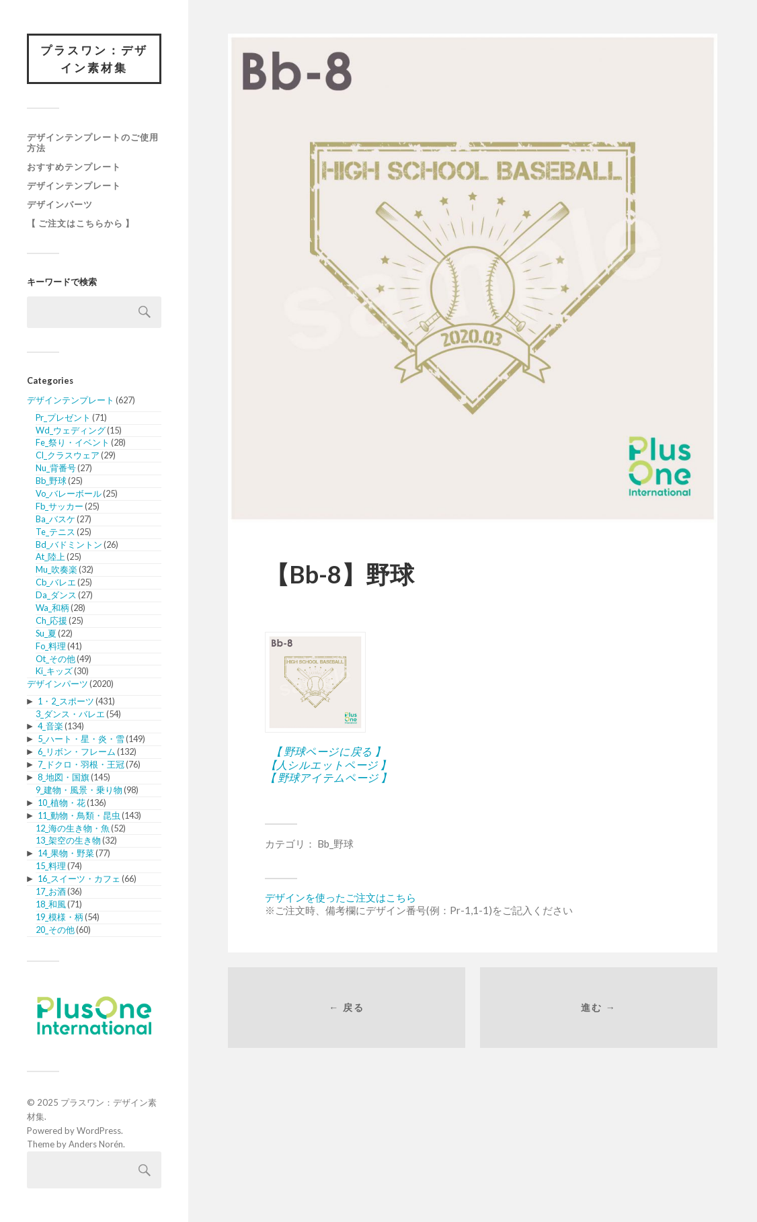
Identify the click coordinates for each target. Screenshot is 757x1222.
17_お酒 (51, 891)
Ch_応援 (51, 620)
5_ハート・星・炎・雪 (81, 738)
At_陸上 (50, 556)
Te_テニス (55, 531)
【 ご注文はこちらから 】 (80, 223)
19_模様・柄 (59, 916)
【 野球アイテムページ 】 (328, 777)
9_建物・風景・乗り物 (79, 789)
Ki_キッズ (54, 670)
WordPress (99, 1130)
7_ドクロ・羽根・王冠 (81, 764)
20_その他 (55, 929)
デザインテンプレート (74, 185)
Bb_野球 (51, 480)
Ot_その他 (55, 658)
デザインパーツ (60, 204)
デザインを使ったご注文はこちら (340, 897)
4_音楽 (50, 726)
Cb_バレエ (56, 582)
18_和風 (51, 904)
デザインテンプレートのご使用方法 (93, 142)
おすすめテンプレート (74, 166)
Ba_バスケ (55, 519)
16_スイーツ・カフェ (79, 878)
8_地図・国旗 (63, 777)
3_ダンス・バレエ (70, 713)
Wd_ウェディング (71, 430)
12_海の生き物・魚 (73, 828)
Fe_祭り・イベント (73, 442)
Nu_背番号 (56, 467)
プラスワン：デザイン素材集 (94, 59)
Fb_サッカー (59, 506)
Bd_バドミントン (69, 544)
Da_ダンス (56, 594)
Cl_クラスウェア (67, 455)
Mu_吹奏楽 (56, 569)
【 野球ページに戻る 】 (328, 751)
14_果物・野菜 (66, 853)
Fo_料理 (51, 646)
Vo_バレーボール (69, 493)
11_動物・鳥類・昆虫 (79, 815)
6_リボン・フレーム (77, 751)
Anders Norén (96, 1144)
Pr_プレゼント (63, 417)
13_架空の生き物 (68, 840)
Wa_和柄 (52, 607)
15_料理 (51, 865)
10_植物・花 (61, 802)
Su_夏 (46, 633)
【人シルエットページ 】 (328, 764)
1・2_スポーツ (66, 701)
